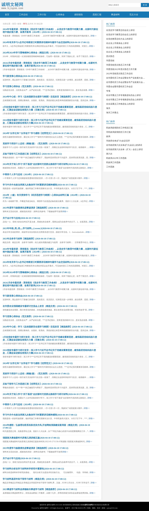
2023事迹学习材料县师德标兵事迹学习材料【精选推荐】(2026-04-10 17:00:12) (40, 489)
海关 (108, 108)
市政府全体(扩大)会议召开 (118, 141)
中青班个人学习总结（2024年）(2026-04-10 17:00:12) (28, 174)
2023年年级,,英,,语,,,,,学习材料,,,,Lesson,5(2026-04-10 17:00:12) (32, 228)
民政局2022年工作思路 (116, 158)
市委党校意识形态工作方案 (118, 65)
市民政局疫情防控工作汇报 (118, 132)
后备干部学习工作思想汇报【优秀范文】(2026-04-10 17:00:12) (32, 154)
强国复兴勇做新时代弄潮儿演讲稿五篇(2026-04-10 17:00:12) (31, 438)
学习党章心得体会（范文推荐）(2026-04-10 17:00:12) (28, 86)
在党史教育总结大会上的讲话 (119, 39)
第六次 (109, 154)
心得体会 (60, 14)
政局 (108, 136)
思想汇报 (97, 14)
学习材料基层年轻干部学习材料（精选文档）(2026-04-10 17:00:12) (34, 479)
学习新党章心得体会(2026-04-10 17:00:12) (22, 76)
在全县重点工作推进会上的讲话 (120, 104)
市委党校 (110, 60)
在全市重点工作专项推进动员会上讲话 (123, 95)
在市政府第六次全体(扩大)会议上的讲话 (124, 145)
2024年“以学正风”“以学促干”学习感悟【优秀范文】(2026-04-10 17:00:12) (38, 133)
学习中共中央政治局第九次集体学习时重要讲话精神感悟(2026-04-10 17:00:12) (40, 185)
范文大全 (133, 14)
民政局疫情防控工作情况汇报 (119, 128)
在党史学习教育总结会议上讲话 (120, 30)
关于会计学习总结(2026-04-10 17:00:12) (21, 218)
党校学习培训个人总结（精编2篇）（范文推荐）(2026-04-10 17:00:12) (36, 143)
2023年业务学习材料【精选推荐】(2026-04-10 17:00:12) (29, 238)
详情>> (93, 36)
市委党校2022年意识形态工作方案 (121, 69)
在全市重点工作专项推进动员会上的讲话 (124, 99)
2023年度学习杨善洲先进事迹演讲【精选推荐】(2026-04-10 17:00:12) (35, 208)
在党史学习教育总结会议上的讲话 (121, 34)
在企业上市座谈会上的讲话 (118, 47)
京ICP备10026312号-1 (79, 508)
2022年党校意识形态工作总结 (119, 73)
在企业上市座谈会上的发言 (118, 52)
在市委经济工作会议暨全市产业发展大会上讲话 (127, 78)
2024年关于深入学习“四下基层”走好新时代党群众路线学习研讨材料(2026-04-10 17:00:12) (45, 164)
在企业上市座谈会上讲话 (117, 43)
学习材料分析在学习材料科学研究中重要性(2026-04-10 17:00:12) (33, 469)
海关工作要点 (112, 112)
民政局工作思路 (113, 162)
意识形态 (110, 56)
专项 (108, 91)
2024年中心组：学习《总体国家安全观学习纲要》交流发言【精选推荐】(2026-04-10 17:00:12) (47, 97)
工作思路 (110, 167)
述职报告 (78, 14)
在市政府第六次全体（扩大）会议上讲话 (124, 149)
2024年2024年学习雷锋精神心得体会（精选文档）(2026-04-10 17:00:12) (36, 52)
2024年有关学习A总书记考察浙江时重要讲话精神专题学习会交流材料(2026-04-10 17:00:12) (46, 42)
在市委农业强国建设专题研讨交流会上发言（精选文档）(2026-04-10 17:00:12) (40, 306)
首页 (7, 14)
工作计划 (41, 14)
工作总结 (23, 14)
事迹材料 (115, 14)
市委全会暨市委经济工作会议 (119, 86)
